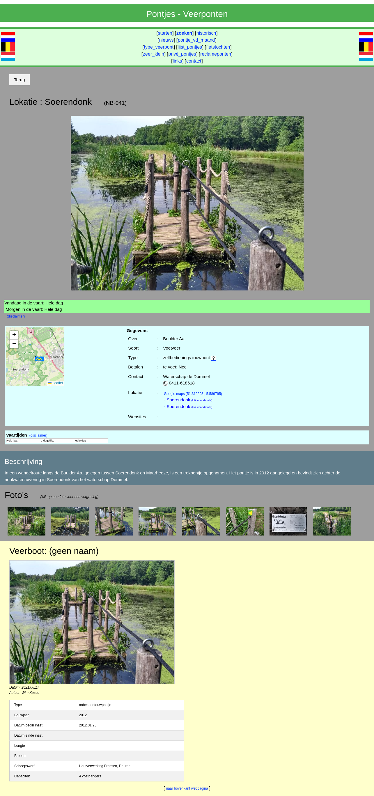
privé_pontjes (182, 54)
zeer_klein (153, 54)
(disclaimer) (16, 316)
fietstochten (218, 47)
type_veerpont (158, 47)
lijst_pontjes (190, 47)
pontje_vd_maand (196, 40)
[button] (40, 359)
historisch (206, 33)
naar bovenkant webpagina (187, 788)
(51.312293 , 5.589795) (193, 394)
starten (165, 33)
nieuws (166, 40)
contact (193, 60)
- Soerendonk (188, 399)
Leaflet (55, 383)
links (177, 60)
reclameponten (215, 54)
